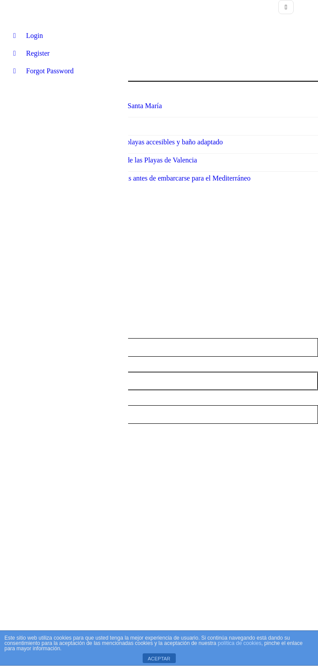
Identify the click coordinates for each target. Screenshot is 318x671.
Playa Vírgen (159, 387)
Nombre (11, 301)
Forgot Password (43, 71)
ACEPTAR (159, 658)
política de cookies (239, 643)
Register (31, 53)
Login (28, 35)
